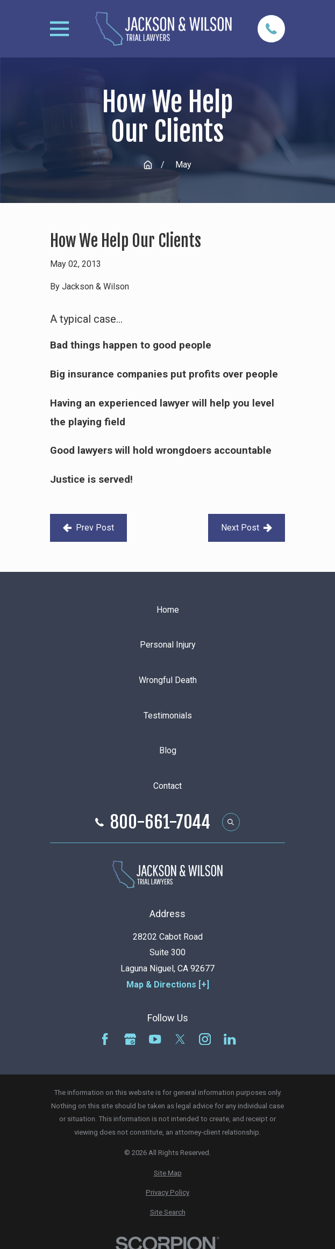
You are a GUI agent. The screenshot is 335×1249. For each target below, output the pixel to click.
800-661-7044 (160, 822)
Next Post (246, 527)
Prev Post (88, 527)
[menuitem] (167, 1173)
